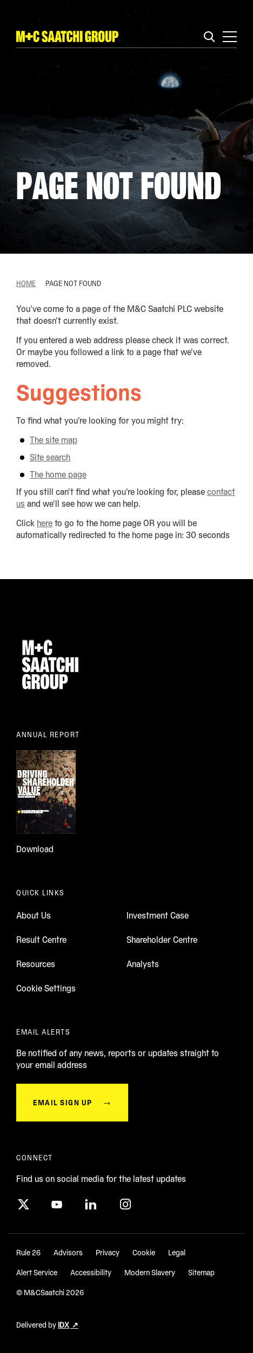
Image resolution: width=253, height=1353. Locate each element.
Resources (35, 964)
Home (26, 284)
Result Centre (41, 940)
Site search (50, 457)
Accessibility (90, 1272)
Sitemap (201, 1272)
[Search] (209, 37)
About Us (33, 915)
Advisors (68, 1252)
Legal (176, 1252)
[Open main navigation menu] (230, 36)
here (44, 523)
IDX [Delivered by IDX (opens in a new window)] (63, 1325)
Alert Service (36, 1272)
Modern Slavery (149, 1272)
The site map (53, 440)
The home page (58, 475)
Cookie (143, 1252)
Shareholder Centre (161, 940)
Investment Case (157, 915)
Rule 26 (28, 1252)
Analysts (142, 964)
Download (35, 849)
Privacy (107, 1252)
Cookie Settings (46, 988)
